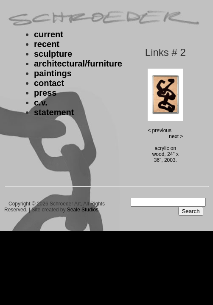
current (48, 34)
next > (176, 136)
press (45, 92)
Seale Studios (82, 210)
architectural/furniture (78, 63)
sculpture (53, 53)
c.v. (41, 102)
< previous (159, 130)
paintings (53, 73)
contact (49, 83)
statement (54, 112)
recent (46, 44)
